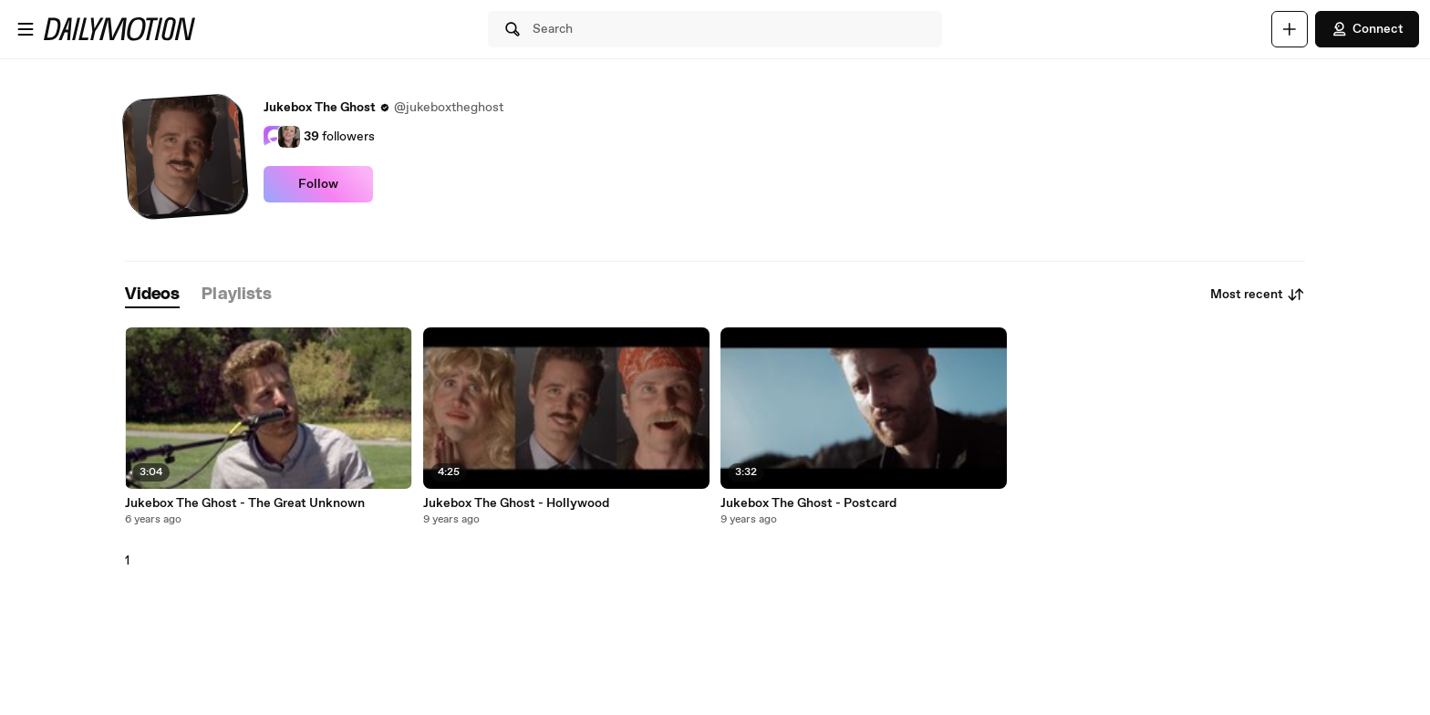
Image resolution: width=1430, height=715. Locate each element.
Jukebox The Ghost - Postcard (808, 503)
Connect (1367, 29)
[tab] (152, 295)
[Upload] (1289, 29)
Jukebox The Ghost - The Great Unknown (245, 503)
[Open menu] (25, 29)
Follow (318, 184)
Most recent (1257, 294)
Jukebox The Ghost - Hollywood (516, 503)
